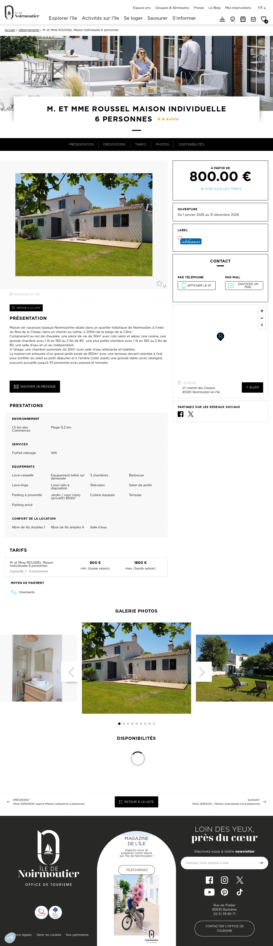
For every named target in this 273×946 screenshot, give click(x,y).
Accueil (10, 30)
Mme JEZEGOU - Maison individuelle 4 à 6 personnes (226, 804)
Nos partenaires (77, 935)
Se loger (133, 18)
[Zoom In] (262, 310)
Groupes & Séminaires (172, 8)
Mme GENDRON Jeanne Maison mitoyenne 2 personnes (49, 804)
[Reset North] (262, 325)
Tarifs (140, 144)
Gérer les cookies (48, 935)
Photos (162, 144)
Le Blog (214, 8)
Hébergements (28, 30)
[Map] (220, 341)
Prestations (114, 144)
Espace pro (142, 8)
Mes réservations (238, 8)
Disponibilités (191, 144)
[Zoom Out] (262, 318)
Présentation (81, 144)
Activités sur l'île (100, 18)
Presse (199, 8)
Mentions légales (20, 935)
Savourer (157, 18)
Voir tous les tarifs (223, 189)
